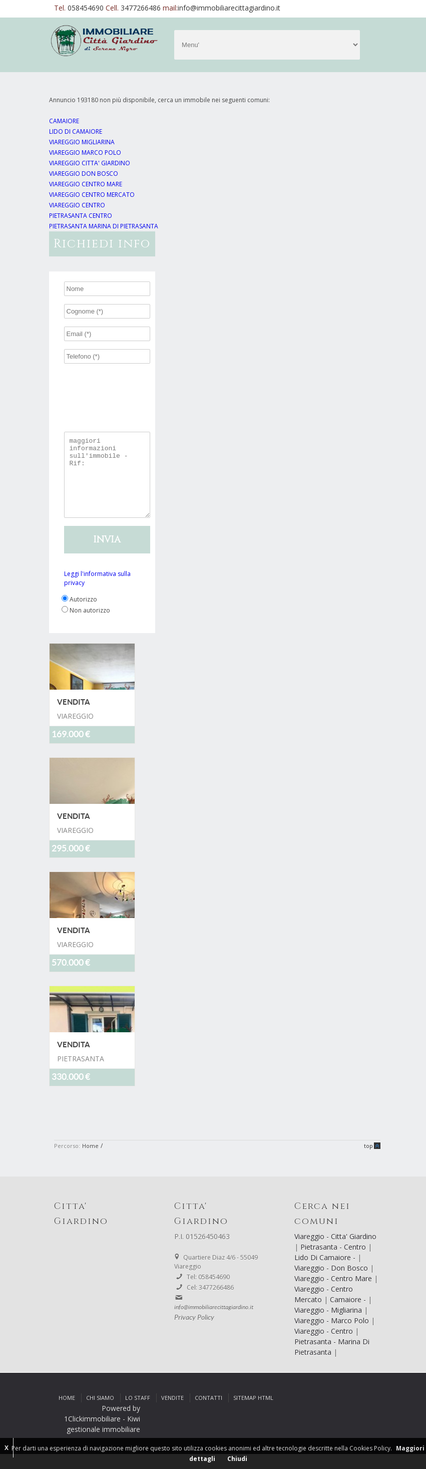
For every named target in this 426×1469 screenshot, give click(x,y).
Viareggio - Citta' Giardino (335, 1251)
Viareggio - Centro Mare (334, 1293)
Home (90, 1160)
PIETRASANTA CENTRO (80, 215)
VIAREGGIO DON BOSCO (83, 173)
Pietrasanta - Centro (334, 1262)
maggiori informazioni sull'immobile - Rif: (107, 482)
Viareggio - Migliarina (329, 1325)
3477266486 (142, 8)
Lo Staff (137, 1412)
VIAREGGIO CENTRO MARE (85, 184)
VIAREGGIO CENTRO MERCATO (92, 194)
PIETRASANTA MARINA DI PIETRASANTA (103, 226)
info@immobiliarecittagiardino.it (229, 8)
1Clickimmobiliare (92, 1433)
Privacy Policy (194, 1332)
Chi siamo (100, 1412)
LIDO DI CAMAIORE (75, 131)
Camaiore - (349, 1314)
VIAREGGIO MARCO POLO (85, 152)
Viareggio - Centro (324, 1346)
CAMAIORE (64, 121)
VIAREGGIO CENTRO (77, 205)
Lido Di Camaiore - (325, 1272)
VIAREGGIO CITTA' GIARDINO (89, 163)
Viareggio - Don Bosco (332, 1283)
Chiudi (237, 1458)
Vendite (172, 1412)
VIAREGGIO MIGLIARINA (82, 142)
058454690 (87, 8)
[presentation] (134, 390)
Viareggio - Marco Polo (332, 1335)
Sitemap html (253, 1412)
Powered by (121, 1423)
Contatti (208, 1412)
